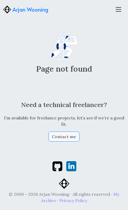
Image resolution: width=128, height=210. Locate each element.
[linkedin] (71, 166)
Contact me (64, 136)
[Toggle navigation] (118, 9)
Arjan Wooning (25, 9)
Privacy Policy (73, 200)
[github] (58, 166)
